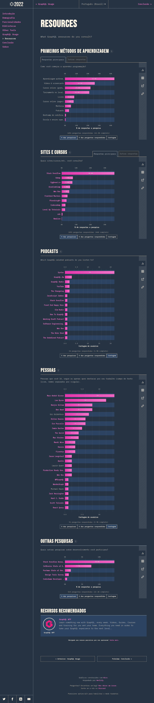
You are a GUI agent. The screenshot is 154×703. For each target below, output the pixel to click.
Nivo (105, 678)
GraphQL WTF (65, 619)
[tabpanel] (94, 101)
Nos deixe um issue (107, 686)
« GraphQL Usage (77, 659)
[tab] (53, 59)
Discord (102, 689)
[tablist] (68, 59)
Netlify (100, 681)
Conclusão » (112, 659)
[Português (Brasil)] (93, 4)
